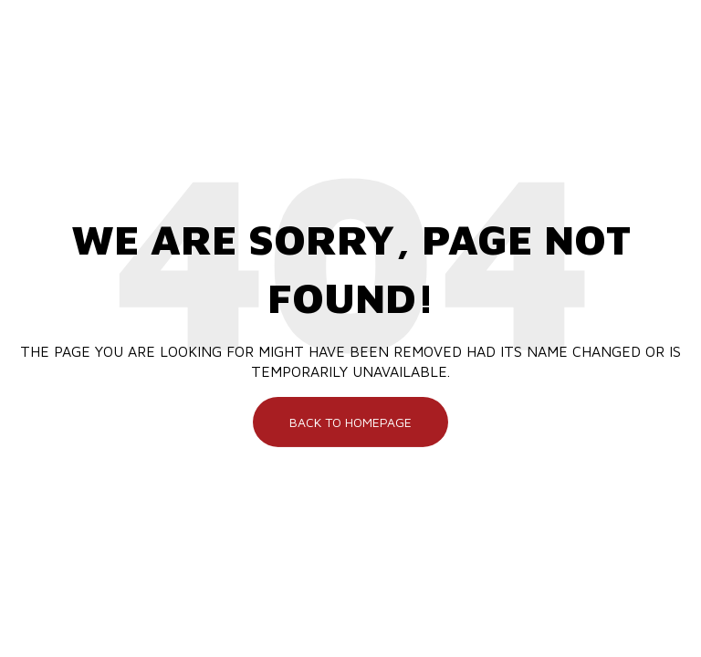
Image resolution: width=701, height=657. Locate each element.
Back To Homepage (350, 421)
